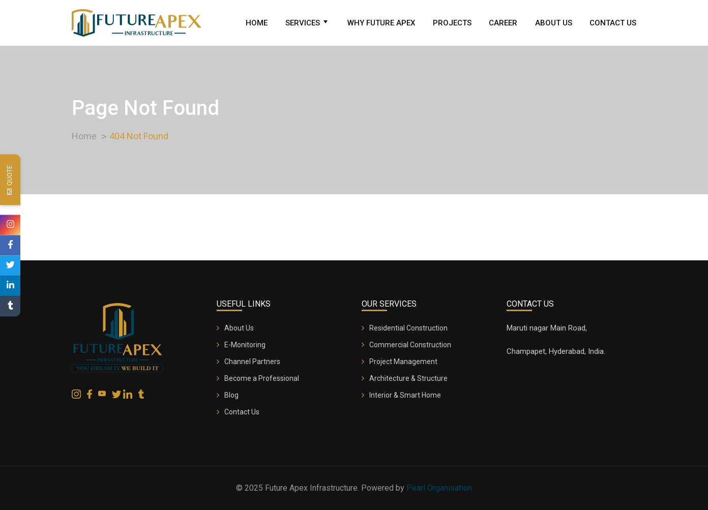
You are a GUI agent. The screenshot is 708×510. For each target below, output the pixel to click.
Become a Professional (261, 378)
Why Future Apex (381, 22)
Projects (452, 22)
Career (503, 22)
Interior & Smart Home (405, 395)
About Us (553, 22)
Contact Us (612, 22)
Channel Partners (252, 361)
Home (257, 22)
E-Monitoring (245, 345)
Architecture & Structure (408, 378)
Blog (231, 395)
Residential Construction (408, 328)
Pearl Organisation (439, 488)
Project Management (403, 361)
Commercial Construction (410, 345)
